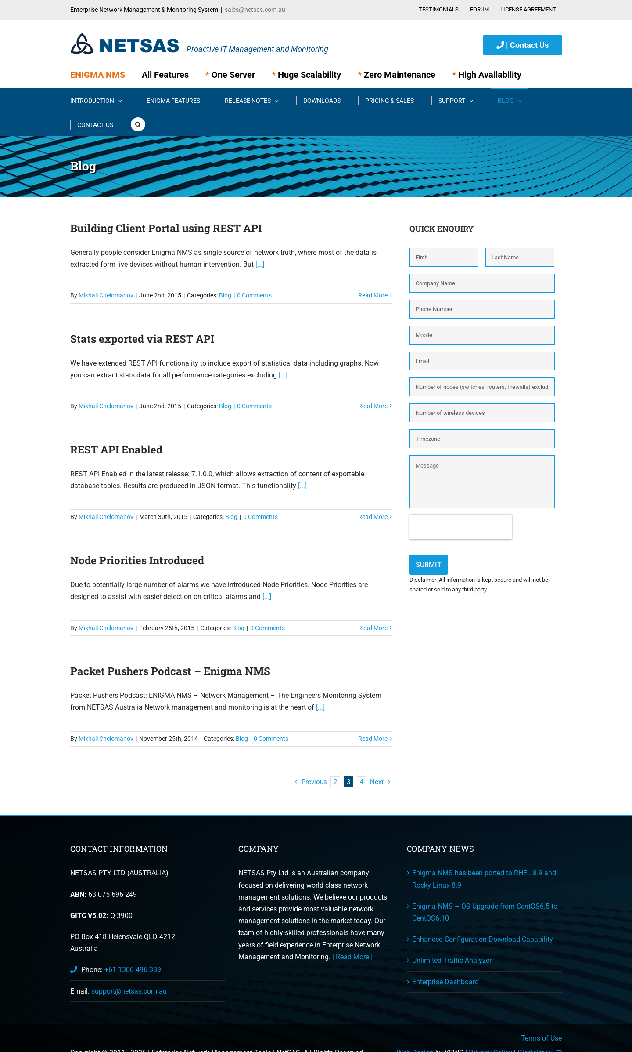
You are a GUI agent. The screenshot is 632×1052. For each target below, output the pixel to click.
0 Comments (254, 295)
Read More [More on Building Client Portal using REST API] (373, 295)
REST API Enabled (116, 450)
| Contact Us (522, 45)
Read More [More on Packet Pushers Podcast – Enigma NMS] (373, 738)
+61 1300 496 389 (132, 969)
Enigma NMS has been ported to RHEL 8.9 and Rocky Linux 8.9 (484, 879)
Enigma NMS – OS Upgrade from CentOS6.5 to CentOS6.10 (484, 912)
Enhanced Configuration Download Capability (482, 939)
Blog (225, 295)
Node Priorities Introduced (137, 560)
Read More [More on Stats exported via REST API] (373, 406)
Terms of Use (541, 1038)
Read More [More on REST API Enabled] (373, 516)
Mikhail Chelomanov (106, 295)
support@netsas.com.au (129, 991)
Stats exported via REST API (142, 339)
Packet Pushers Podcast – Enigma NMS (170, 671)
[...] (259, 264)
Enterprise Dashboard (445, 982)
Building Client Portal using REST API (166, 228)
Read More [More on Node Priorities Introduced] (373, 627)
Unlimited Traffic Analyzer (452, 960)
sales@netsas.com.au (255, 9)
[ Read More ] (352, 957)
